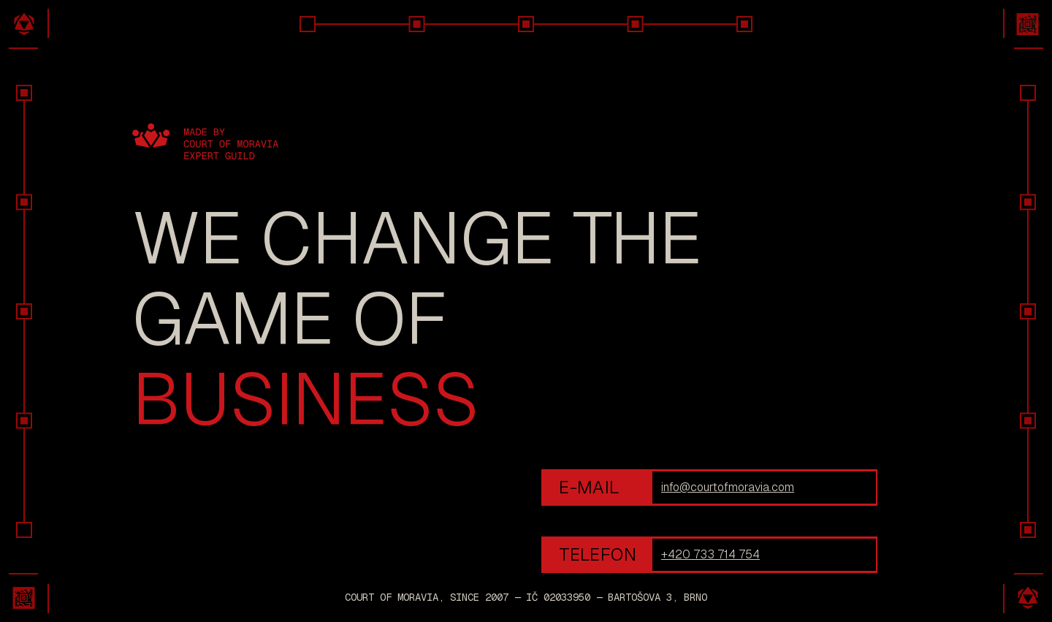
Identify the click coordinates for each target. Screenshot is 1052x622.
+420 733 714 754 (710, 554)
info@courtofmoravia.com (727, 487)
